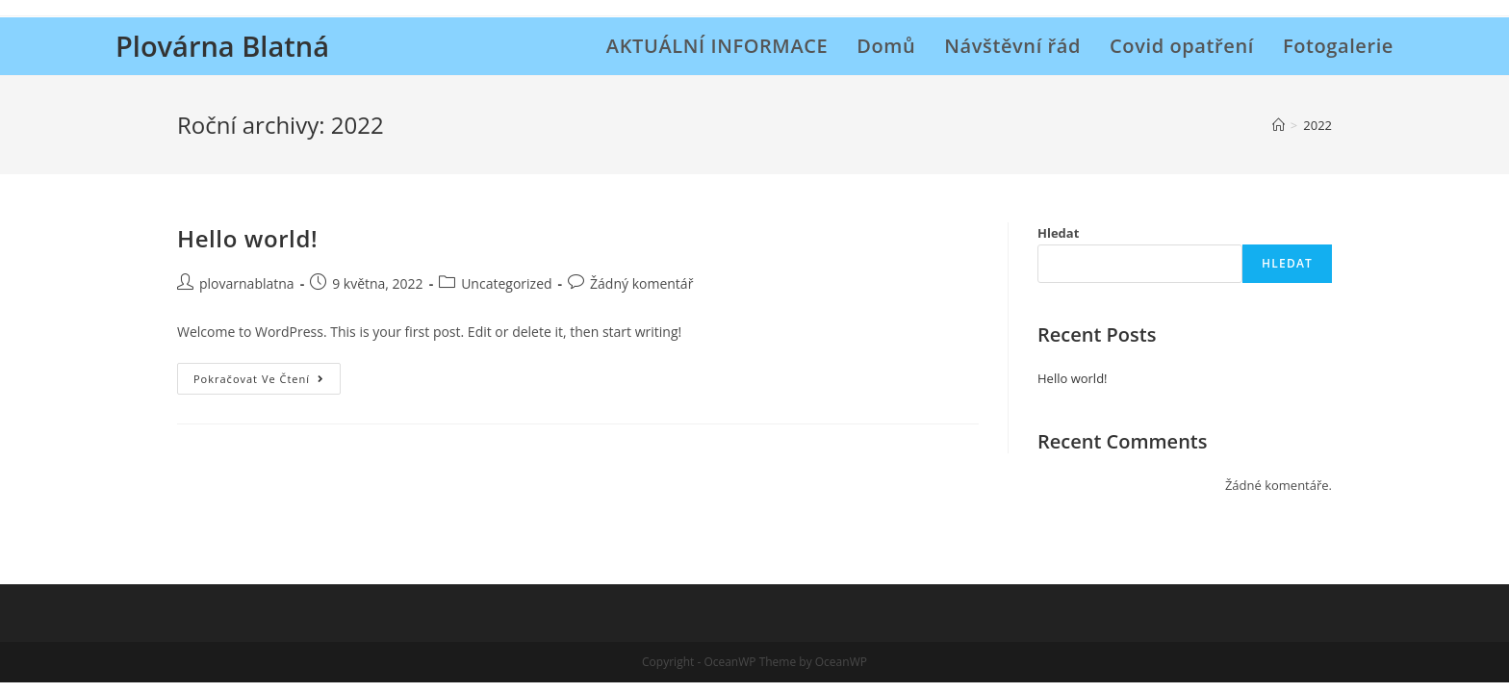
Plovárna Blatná (222, 45)
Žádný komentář (641, 283)
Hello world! (247, 238)
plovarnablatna (246, 283)
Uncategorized (506, 283)
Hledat (1058, 233)
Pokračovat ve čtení (267, 382)
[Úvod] (1278, 125)
